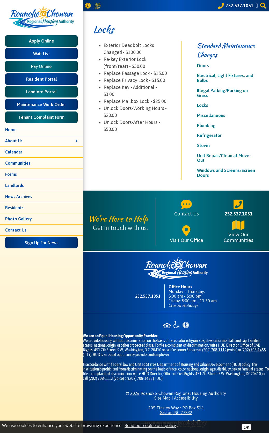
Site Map (162, 398)
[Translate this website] (98, 5)
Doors (203, 65)
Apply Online (41, 41)
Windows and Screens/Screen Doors (226, 173)
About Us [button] (41, 140)
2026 (135, 393)
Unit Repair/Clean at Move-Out (224, 158)
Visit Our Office (186, 234)
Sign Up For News (41, 242)
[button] (264, 6)
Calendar (13, 152)
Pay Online (41, 66)
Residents (14, 207)
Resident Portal (41, 79)
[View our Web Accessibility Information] (88, 5)
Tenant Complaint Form (41, 117)
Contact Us (15, 230)
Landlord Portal (41, 91)
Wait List (41, 53)
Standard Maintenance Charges (226, 50)
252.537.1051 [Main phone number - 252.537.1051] (238, 207)
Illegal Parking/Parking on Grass (222, 93)
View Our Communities (238, 231)
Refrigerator (209, 135)
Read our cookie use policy (150, 425)
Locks (202, 105)
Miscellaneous (211, 115)
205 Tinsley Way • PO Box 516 (176, 410)
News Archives (18, 196)
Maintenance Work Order (41, 104)
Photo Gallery (18, 219)
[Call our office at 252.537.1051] (235, 5)
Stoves (203, 145)
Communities (17, 163)
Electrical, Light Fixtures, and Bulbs (225, 78)
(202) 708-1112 (214, 349)
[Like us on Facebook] (257, 5)
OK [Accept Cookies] (246, 427)
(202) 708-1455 (254, 349)
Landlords (14, 185)
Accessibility (186, 398)
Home (11, 129)
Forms (11, 174)
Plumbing (206, 125)
